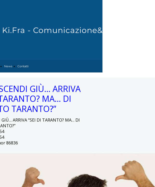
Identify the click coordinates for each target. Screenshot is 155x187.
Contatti (23, 66)
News (8, 66)
